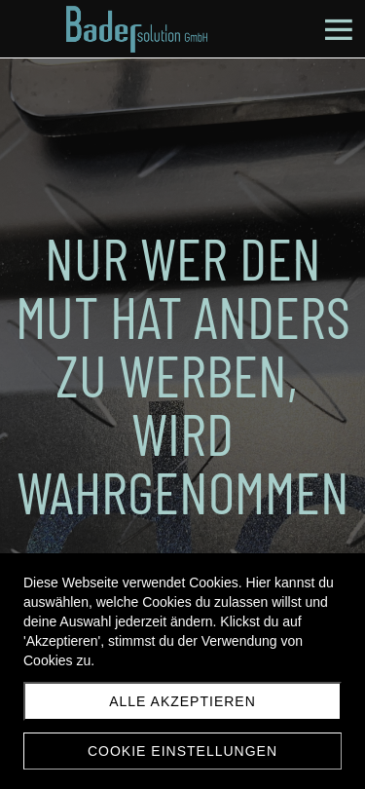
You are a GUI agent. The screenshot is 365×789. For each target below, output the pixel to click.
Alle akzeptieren (182, 701)
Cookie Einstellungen (182, 751)
